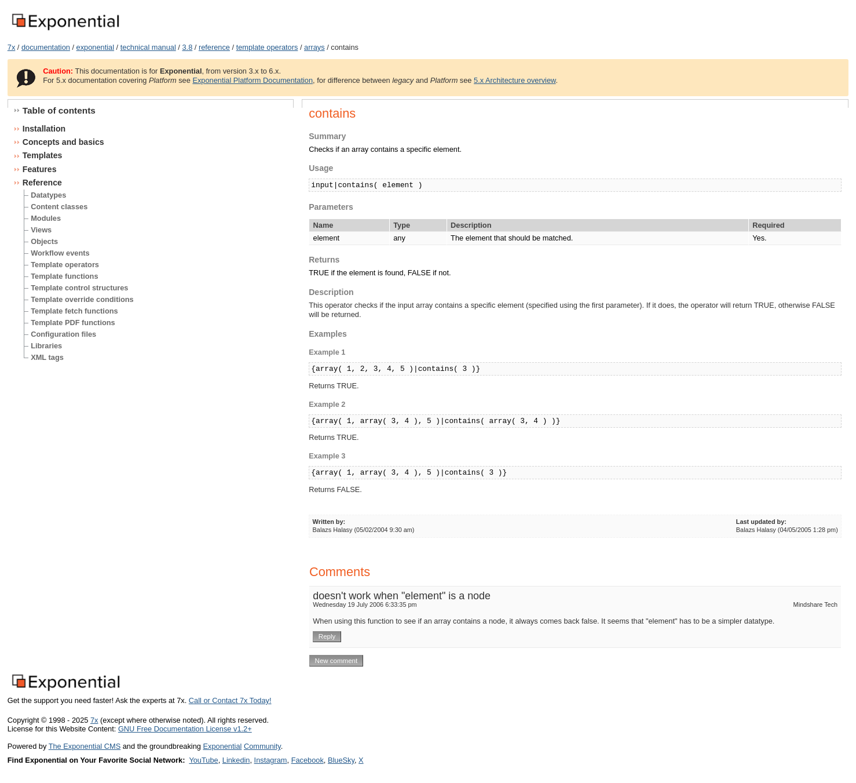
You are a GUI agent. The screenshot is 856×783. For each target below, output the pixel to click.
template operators (267, 47)
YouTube (203, 760)
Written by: (329, 521)
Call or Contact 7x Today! (230, 700)
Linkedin (236, 760)
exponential (95, 47)
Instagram (270, 760)
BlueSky (341, 760)
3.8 (187, 47)
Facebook (307, 760)
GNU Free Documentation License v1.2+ (185, 728)
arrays (314, 47)
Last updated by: (761, 521)
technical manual (148, 47)
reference (214, 47)
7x (12, 47)
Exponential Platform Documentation (252, 80)
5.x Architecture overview (515, 80)
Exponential (222, 746)
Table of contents (59, 110)
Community (262, 746)
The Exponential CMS (84, 746)
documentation (45, 47)
